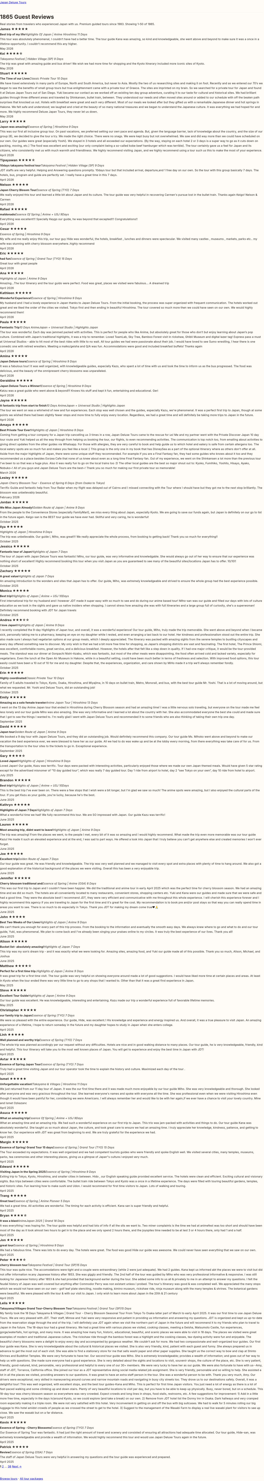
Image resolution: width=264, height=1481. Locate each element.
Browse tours (8, 1478)
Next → (17, 1466)
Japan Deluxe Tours (13, 2)
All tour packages (31, 1478)
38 (9, 1466)
